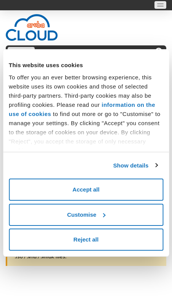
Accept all (86, 189)
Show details (131, 165)
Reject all (86, 239)
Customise (86, 214)
